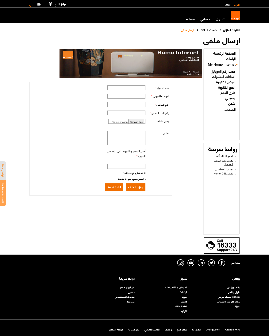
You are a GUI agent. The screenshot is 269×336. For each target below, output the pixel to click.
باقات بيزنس (233, 287)
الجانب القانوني (151, 329)
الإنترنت (183, 291)
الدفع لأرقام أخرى (224, 155)
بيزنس (227, 4)
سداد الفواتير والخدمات (228, 301)
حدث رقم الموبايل (223, 71)
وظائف (168, 329)
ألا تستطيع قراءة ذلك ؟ (133, 173)
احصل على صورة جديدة (131, 178)
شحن (231, 103)
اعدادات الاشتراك (223, 76)
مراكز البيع (182, 329)
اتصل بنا (196, 329)
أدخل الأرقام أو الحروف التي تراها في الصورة (126, 153)
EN (39, 3)
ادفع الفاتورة (226, 87)
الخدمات (230, 109)
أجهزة (237, 306)
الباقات (231, 59)
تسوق (220, 18)
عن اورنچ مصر (127, 287)
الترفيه (184, 310)
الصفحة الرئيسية (224, 53)
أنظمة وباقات (180, 306)
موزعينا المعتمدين (224, 168)
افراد (237, 4)
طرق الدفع (228, 92)
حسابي (205, 18)
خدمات (184, 301)
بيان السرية (133, 329)
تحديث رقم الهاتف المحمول (223, 162)
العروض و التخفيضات (176, 287)
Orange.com (213, 329)
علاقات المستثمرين (125, 296)
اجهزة (184, 296)
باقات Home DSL (223, 173)
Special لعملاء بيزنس (229, 296)
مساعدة (131, 301)
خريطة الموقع (116, 329)
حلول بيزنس (234, 291)
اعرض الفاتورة (225, 82)
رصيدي (230, 98)
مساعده (189, 18)
